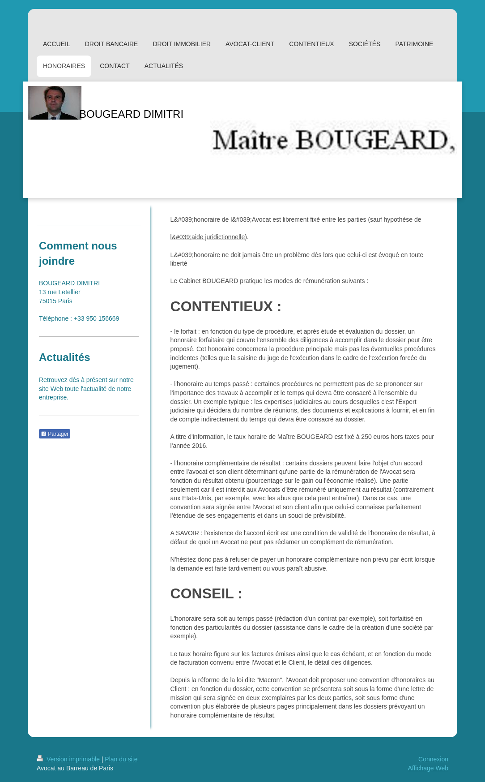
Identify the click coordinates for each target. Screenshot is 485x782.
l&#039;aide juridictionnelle (207, 237)
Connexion (433, 759)
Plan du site (121, 759)
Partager (54, 434)
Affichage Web (428, 768)
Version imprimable (69, 759)
